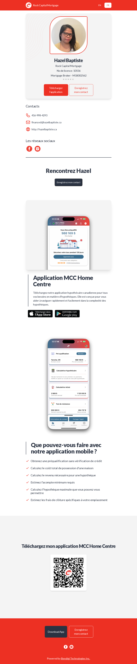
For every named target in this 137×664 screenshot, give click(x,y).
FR (108, 5)
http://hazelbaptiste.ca (44, 129)
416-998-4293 (39, 115)
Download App (56, 631)
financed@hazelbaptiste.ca (46, 122)
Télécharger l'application (56, 89)
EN (99, 5)
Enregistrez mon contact (81, 89)
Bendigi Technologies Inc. (75, 658)
